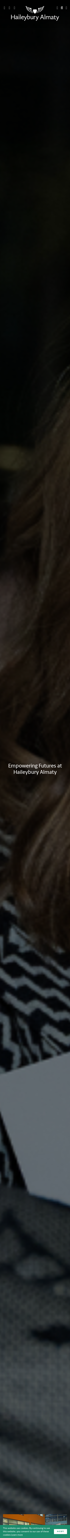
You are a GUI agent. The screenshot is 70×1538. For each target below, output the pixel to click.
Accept (60, 1531)
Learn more (17, 1535)
